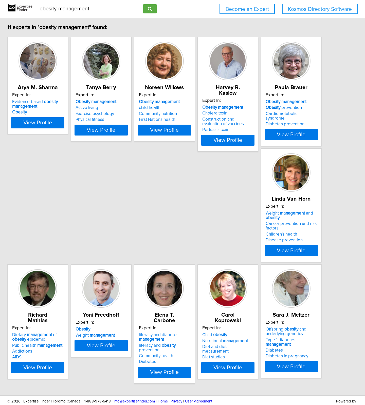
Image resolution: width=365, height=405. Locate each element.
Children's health (127, 229)
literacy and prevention (64, 335)
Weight (283, 219)
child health (198, 107)
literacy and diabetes (55, 327)
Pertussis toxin (276, 124)
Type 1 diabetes (215, 335)
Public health (212, 223)
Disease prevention (129, 235)
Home (163, 387)
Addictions (197, 229)
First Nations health (205, 119)
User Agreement (198, 387)
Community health (52, 341)
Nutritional (134, 330)
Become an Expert (247, 9)
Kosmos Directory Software (320, 9)
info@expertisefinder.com (134, 387)
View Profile (67, 134)
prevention (53, 219)
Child (123, 324)
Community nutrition (206, 113)
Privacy (176, 387)
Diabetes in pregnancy (208, 347)
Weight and (142, 213)
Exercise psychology (130, 113)
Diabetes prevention (54, 231)
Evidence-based (58, 104)
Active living (122, 107)
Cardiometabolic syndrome (61, 225)
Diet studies (122, 342)
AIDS (192, 235)
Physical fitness (125, 119)
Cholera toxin (275, 107)
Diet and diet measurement (137, 336)
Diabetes (43, 347)
